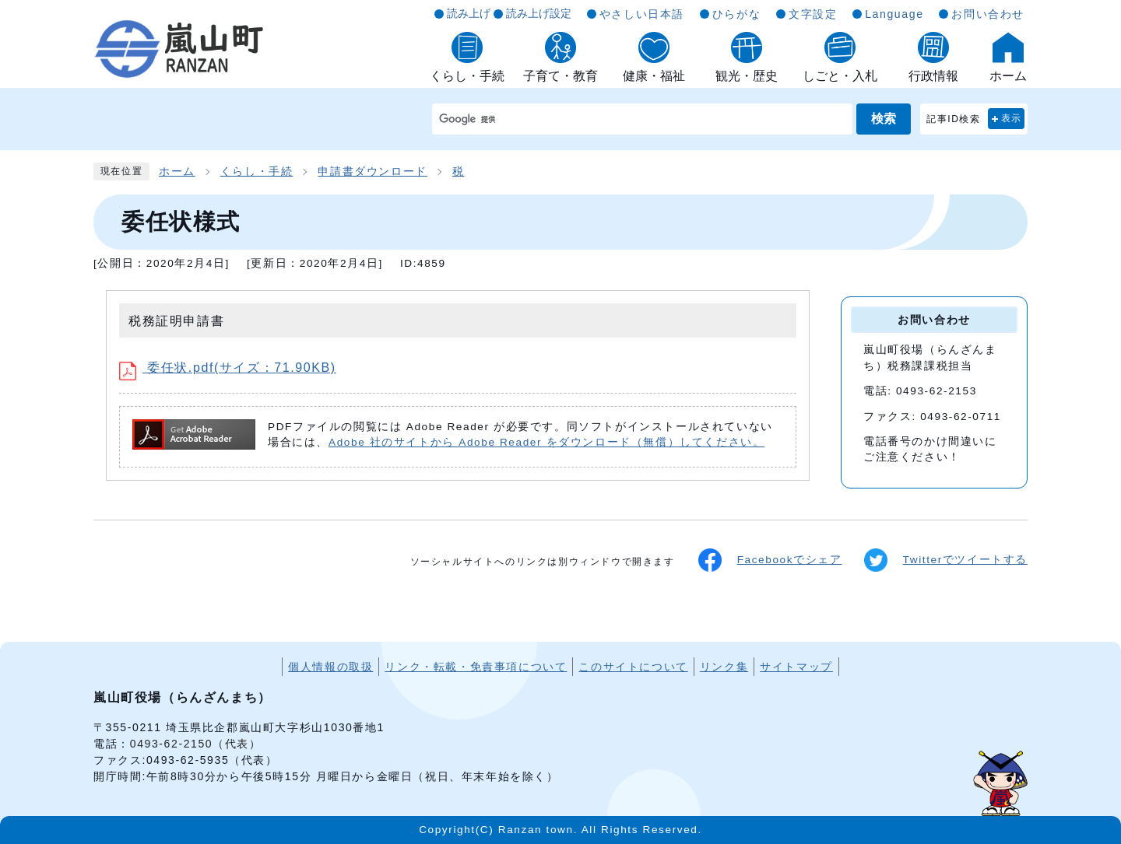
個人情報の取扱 (330, 666)
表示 (1011, 118)
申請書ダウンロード (372, 171)
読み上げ (468, 13)
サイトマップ (796, 666)
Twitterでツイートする (946, 560)
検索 (883, 118)
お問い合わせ (987, 14)
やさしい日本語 (641, 14)
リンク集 (724, 666)
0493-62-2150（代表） (196, 743)
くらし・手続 (256, 171)
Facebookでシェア (770, 560)
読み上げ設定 (538, 13)
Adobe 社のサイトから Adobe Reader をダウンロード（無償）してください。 (546, 442)
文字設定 (813, 14)
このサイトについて (632, 666)
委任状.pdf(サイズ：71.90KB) (227, 367)
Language (894, 14)
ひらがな (736, 14)
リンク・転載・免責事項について (476, 666)
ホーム (177, 171)
